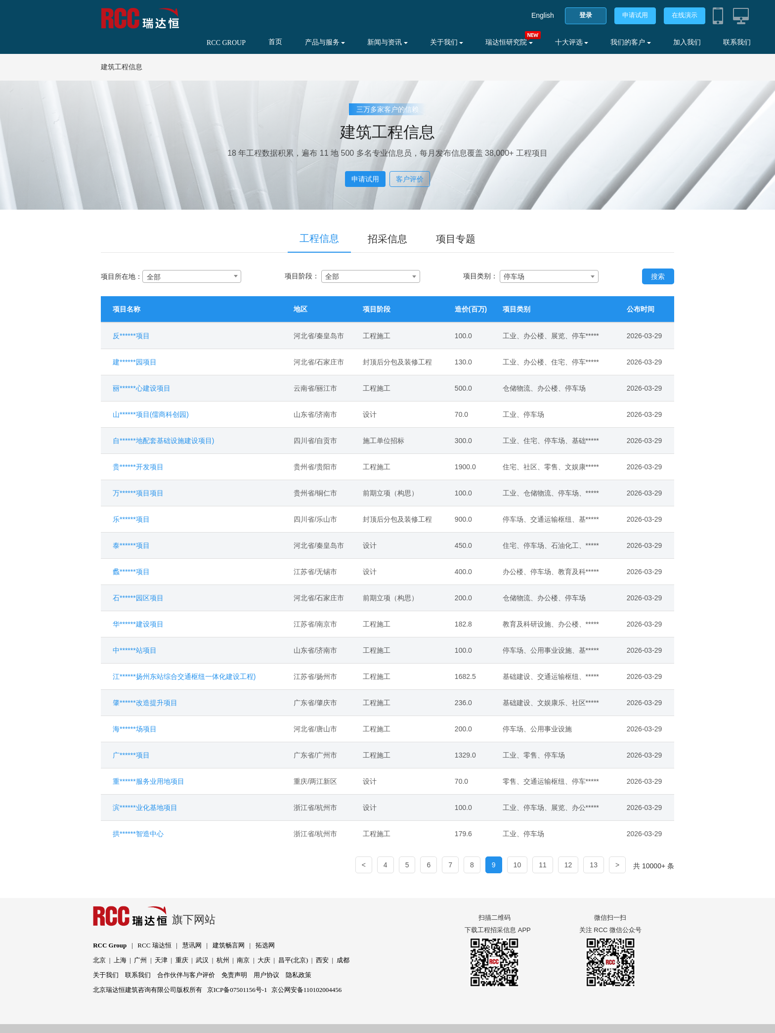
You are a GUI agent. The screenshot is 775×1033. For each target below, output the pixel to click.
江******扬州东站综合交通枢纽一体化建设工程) (184, 676)
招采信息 (387, 238)
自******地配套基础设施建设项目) (163, 441)
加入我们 (687, 42)
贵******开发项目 (138, 467)
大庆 (264, 960)
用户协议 (266, 975)
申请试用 (635, 15)
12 (568, 865)
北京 (99, 960)
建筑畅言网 (229, 945)
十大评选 (572, 42)
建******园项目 (135, 362)
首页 (275, 41)
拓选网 (265, 945)
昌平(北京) (293, 960)
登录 (585, 15)
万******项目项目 (138, 493)
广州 (140, 960)
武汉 (202, 960)
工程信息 (319, 238)
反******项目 (131, 336)
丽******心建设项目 (142, 388)
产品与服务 (325, 42)
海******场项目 (135, 729)
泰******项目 (131, 545)
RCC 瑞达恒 (154, 945)
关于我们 (447, 42)
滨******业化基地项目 (145, 807)
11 (543, 865)
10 (517, 865)
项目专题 (455, 238)
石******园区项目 (138, 598)
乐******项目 (131, 519)
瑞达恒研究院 (509, 42)
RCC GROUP (226, 42)
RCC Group (110, 945)
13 (594, 865)
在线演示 (684, 15)
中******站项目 (135, 650)
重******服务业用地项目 (148, 781)
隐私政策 (298, 975)
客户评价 (410, 179)
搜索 (658, 276)
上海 (120, 960)
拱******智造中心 (138, 834)
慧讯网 (192, 945)
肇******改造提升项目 (145, 703)
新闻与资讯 (387, 42)
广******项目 (131, 755)
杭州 (222, 960)
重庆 (181, 960)
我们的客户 (630, 42)
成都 (343, 960)
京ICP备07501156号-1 (237, 989)
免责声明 (234, 975)
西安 (322, 960)
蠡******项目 (131, 572)
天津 (161, 960)
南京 (243, 960)
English (542, 15)
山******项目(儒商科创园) (151, 414)
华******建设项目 (138, 624)
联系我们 (737, 42)
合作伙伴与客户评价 (186, 975)
